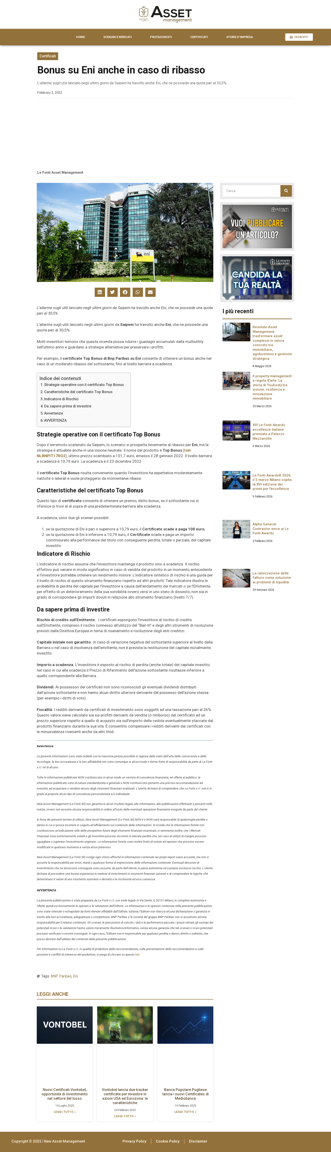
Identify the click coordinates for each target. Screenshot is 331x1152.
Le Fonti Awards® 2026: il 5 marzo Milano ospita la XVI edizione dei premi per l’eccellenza (272, 482)
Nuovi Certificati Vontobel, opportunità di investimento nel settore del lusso (65, 1094)
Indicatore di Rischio (61, 399)
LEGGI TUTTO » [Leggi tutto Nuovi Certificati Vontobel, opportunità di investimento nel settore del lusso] (65, 1112)
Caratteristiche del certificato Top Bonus (78, 392)
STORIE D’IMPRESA (239, 37)
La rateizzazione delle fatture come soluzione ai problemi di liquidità (272, 577)
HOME (80, 37)
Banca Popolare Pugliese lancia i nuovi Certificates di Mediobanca (185, 1094)
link (137, 954)
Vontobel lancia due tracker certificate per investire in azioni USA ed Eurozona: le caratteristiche (125, 1096)
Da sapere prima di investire (67, 406)
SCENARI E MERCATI (117, 37)
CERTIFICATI (199, 37)
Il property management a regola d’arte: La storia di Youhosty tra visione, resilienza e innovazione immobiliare (272, 387)
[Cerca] (286, 191)
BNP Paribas (61, 976)
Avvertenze (53, 413)
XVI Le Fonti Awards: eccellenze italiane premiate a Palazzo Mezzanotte (269, 432)
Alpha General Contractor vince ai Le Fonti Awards (271, 528)
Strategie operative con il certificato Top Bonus (84, 385)
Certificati (48, 56)
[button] (100, 292)
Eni (75, 976)
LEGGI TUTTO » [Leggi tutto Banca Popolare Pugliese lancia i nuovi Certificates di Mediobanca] (185, 1112)
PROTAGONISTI (161, 37)
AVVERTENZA (55, 420)
